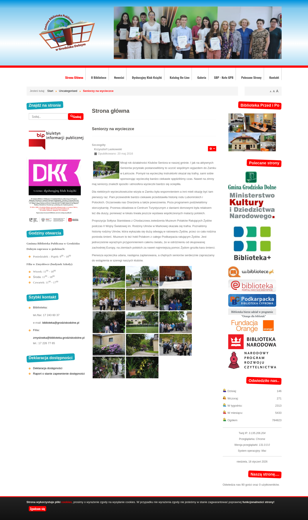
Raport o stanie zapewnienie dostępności (59, 373)
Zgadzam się (37, 508)
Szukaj (75, 116)
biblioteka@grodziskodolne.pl (60, 322)
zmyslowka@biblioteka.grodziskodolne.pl (59, 337)
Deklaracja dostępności (47, 368)
